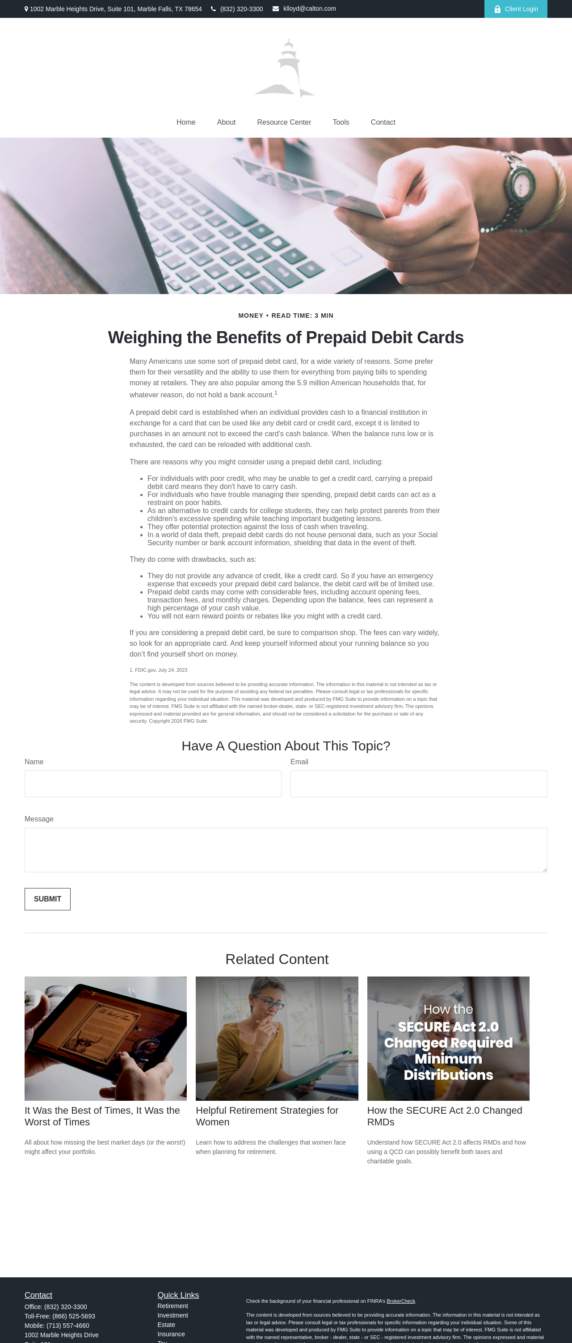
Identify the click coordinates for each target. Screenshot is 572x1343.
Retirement (173, 1305)
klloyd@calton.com (304, 8)
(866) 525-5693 (73, 1316)
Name (34, 762)
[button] (186, 122)
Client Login (516, 9)
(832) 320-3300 (237, 9)
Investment (173, 1315)
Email (299, 762)
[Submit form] (48, 899)
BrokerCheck (401, 1301)
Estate (167, 1324)
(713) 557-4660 (67, 1325)
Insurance (171, 1334)
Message (39, 819)
